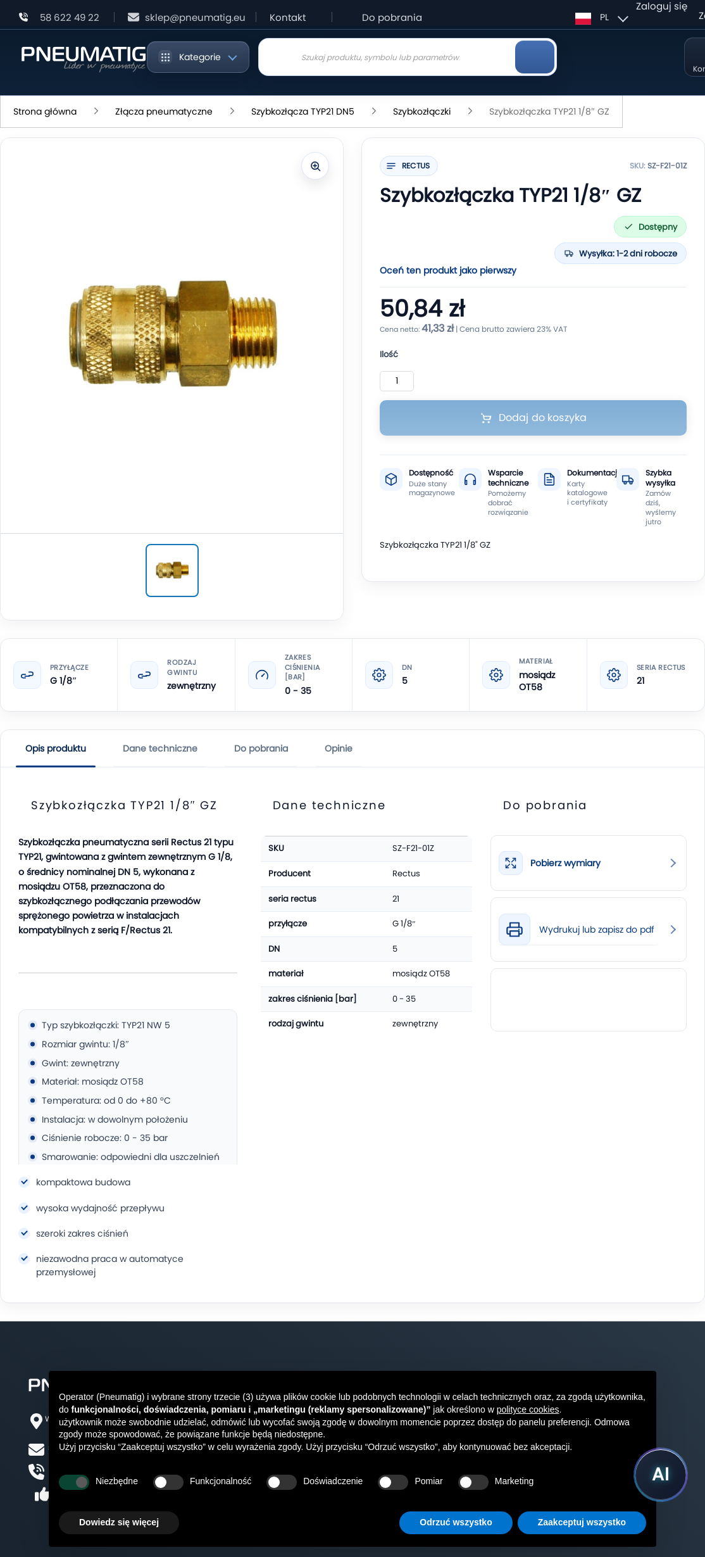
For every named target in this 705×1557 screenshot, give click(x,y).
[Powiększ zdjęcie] (315, 166)
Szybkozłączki (422, 111)
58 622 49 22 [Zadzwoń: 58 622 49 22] (69, 17)
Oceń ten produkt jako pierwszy (448, 270)
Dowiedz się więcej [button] (119, 1522)
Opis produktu (55, 748)
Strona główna (45, 111)
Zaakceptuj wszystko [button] (582, 1522)
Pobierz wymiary (565, 863)
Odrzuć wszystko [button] (456, 1522)
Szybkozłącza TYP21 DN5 (302, 111)
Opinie (338, 748)
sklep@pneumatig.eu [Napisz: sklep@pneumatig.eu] (195, 17)
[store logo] (83, 57)
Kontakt (288, 17)
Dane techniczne (160, 748)
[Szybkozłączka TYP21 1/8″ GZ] (172, 570)
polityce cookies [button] (528, 1409)
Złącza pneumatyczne (164, 111)
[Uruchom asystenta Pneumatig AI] (660, 1474)
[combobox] (407, 57)
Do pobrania (392, 17)
